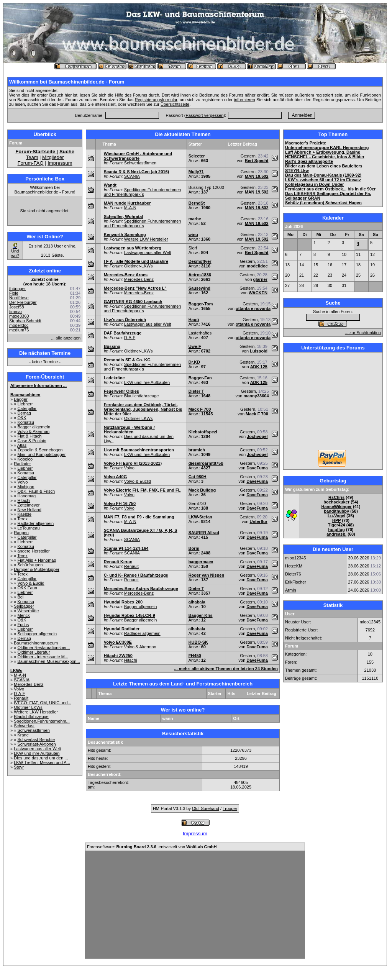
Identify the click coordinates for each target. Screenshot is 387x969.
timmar (15, 311)
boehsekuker (336, 502)
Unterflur (258, 521)
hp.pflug (336, 529)
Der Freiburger (23, 302)
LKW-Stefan (200, 517)
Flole (13, 293)
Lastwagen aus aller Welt (37, 748)
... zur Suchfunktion (363, 332)
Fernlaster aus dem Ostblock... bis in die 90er (330, 189)
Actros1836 (200, 274)
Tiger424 (336, 525)
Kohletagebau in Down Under (314, 184)
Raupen (21, 532)
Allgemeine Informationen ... (38, 385)
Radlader (22, 463)
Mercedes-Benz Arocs (126, 274)
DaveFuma (257, 468)
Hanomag (26, 496)
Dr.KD (194, 362)
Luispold (258, 351)
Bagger (20, 399)
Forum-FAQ (31, 163)
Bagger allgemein (33, 427)
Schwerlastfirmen (33, 730)
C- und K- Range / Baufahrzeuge (136, 575)
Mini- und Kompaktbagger (41, 454)
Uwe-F (195, 346)
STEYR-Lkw (297, 170)
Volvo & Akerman (33, 431)
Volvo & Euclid (30, 583)
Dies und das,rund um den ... (41, 758)
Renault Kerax (118, 561)
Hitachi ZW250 (118, 655)
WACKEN (258, 292)
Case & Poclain (31, 440)
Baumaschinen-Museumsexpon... (48, 661)
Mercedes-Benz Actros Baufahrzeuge (141, 588)
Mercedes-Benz (28, 684)
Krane (22, 735)
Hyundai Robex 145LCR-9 (129, 615)
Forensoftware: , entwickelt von (151, 846)
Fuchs (23, 624)
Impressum (60, 163)
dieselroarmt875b (206, 463)
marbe (195, 218)
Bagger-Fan (200, 377)
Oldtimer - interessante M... (42, 656)
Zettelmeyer (28, 505)
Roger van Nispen (207, 575)
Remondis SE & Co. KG (127, 359)
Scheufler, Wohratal (123, 216)
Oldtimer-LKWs (28, 707)
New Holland (29, 509)
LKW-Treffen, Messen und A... (42, 762)
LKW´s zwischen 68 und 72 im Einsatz (323, 179)
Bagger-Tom (201, 304)
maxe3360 (19, 316)
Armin (290, 590)
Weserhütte (28, 610)
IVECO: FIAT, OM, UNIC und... (42, 702)
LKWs (16, 670)
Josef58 (16, 307)
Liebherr (25, 404)
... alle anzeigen (65, 338)
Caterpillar (26, 408)
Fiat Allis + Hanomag (36, 560)
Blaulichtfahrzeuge (31, 716)
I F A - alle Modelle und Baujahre (136, 261)
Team (32, 157)
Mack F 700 (200, 409)
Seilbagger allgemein (37, 633)
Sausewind (199, 288)
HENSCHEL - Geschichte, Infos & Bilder (324, 156)
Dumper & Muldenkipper (36, 569)
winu (193, 234)
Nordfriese (19, 297)
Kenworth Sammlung (125, 234)
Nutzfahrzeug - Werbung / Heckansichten (129, 429)
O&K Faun (27, 587)
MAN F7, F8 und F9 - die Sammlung (139, 517)
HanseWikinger (336, 506)
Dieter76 (293, 574)
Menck (23, 615)
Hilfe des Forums (131, 95)
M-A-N (20, 675)
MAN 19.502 (257, 176)
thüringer (17, 288)
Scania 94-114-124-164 (126, 548)
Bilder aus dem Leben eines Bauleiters (323, 166)
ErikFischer (295, 582)
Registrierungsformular (156, 99)
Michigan (25, 486)
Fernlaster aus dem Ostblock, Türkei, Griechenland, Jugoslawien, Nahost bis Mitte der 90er (143, 409)
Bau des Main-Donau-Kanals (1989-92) (323, 175)
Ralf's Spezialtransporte (309, 161)
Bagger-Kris (201, 615)
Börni (194, 548)
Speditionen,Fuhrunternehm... (42, 721)
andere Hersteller (33, 551)
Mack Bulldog (202, 490)
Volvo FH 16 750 (120, 503)
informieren (244, 99)
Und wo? (15, 253)
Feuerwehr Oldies (121, 391)
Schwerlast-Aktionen (36, 744)
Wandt (110, 185)
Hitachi (23, 500)
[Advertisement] (333, 402)
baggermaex (201, 561)
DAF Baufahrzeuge (122, 333)
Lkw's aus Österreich (125, 319)
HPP (336, 520)
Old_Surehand (205, 808)
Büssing (112, 346)
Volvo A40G (115, 476)
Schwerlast (24, 725)
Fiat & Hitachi (29, 436)
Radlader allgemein (35, 523)
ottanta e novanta (253, 308)
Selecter (197, 156)
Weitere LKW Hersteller (36, 712)
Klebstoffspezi (203, 432)
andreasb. (336, 534)
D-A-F (19, 693)
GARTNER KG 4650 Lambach (133, 301)
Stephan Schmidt (25, 320)
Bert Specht (257, 160)
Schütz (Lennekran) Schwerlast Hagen (323, 202)
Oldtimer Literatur (33, 652)
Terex (22, 518)
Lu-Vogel (336, 515)
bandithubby (336, 511)
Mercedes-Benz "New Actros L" (135, 288)
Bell (20, 597)
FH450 (195, 655)
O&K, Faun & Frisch (36, 491)
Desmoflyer (200, 261)
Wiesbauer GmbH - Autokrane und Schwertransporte (138, 156)
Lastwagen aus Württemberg (132, 248)
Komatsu (25, 422)
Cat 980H (198, 476)
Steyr (19, 767)
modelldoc (18, 325)
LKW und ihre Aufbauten (36, 753)
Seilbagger (24, 606)
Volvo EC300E (118, 642)
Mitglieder (53, 157)
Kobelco (25, 459)
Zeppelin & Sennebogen (39, 450)
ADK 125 (258, 366)
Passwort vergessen (204, 115)
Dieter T (196, 391)
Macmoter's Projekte (305, 143)
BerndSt (197, 203)
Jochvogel (257, 436)
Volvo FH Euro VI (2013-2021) (133, 463)
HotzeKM (293, 566)
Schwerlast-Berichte (36, 739)
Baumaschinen (25, 394)
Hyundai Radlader (122, 628)
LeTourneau (28, 528)
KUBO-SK (198, 642)
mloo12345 (295, 558)
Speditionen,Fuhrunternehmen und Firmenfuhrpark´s (142, 192)
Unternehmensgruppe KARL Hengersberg (327, 147)
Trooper (230, 808)
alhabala (197, 602)
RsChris (336, 497)
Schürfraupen (30, 564)
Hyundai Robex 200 (123, 602)
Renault (21, 698)
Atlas (21, 445)
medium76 (19, 330)
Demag (24, 413)
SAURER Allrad (204, 532)
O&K (21, 417)
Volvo (22, 482)
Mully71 (196, 171)
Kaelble (24, 514)
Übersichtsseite (175, 104)
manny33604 (256, 396)
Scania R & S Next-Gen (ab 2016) (136, 171)
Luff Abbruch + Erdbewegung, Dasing (323, 152)
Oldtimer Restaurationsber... (43, 647)
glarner (260, 279)
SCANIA (22, 679)
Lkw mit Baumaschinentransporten (139, 450)
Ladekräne (114, 377)
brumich (197, 450)
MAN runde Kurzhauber (127, 203)
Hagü (194, 319)
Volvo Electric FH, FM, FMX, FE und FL (142, 490)
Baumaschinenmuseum (36, 643)
